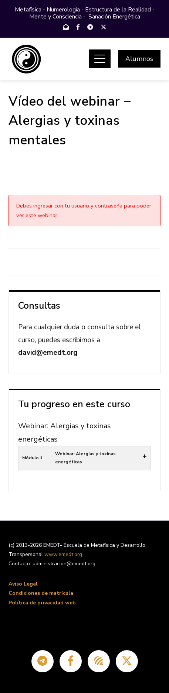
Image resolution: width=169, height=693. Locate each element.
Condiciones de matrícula (41, 593)
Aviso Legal (23, 583)
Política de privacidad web (42, 602)
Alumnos (139, 58)
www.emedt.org (63, 554)
